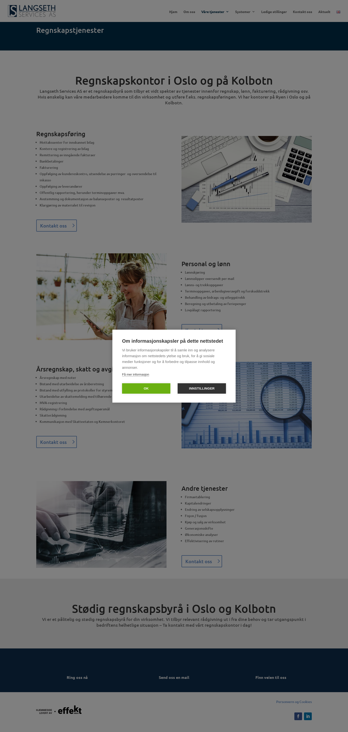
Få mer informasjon (135, 374)
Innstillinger (202, 388)
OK (146, 388)
